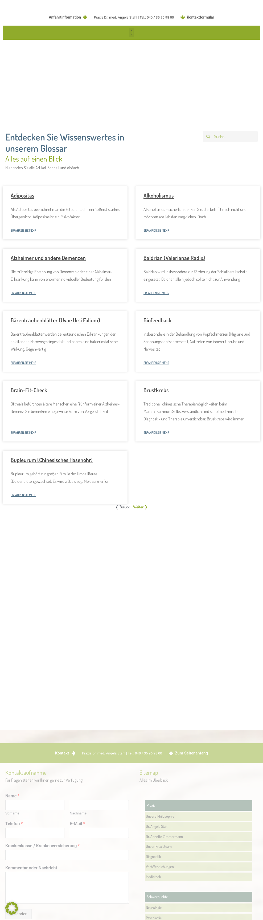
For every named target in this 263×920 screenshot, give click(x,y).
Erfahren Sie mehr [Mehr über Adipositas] (23, 230)
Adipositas (22, 195)
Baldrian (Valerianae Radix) (174, 257)
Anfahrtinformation (65, 15)
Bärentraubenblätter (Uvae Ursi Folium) (55, 320)
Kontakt (62, 869)
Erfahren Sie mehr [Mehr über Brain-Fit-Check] (23, 433)
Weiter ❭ (140, 506)
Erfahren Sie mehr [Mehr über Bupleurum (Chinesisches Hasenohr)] (23, 495)
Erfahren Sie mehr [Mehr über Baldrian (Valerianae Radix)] (156, 293)
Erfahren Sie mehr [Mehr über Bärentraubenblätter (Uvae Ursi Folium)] (23, 363)
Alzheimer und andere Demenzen (48, 257)
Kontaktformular (200, 15)
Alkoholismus (158, 195)
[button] (131, 34)
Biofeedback (157, 320)
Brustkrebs (156, 389)
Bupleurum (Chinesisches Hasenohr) (52, 459)
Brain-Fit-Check (29, 389)
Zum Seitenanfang (191, 869)
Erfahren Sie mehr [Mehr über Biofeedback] (156, 363)
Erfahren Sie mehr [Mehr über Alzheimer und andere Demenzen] (23, 293)
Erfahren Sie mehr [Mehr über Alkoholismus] (156, 230)
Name (12, 912)
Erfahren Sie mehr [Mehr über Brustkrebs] (156, 433)
